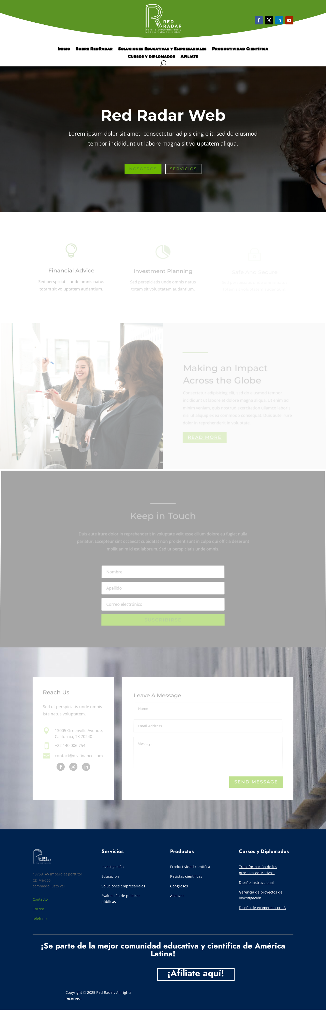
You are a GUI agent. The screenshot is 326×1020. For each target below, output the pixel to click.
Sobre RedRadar (94, 49)
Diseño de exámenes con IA (262, 907)
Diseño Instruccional (256, 882)
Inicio (64, 49)
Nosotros (143, 169)
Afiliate (189, 56)
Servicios (183, 169)
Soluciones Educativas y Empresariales (162, 49)
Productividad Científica (240, 49)
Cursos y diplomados (151, 56)
